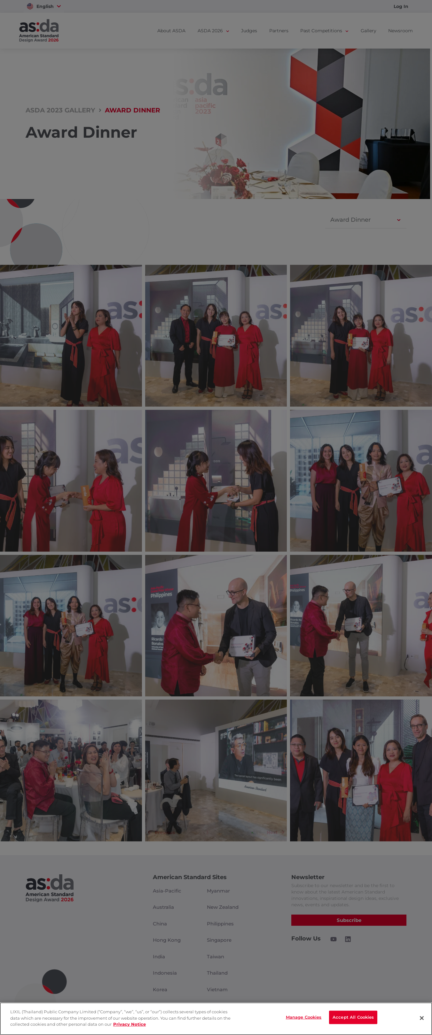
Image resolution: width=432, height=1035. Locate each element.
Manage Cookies (304, 1018)
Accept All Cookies (353, 1018)
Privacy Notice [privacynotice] (129, 1024)
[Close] (422, 1018)
